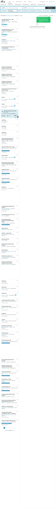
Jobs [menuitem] (9, 1)
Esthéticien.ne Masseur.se (7, 256)
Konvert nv (3, 91)
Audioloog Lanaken (6, 178)
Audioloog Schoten (5, 169)
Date (13, 430)
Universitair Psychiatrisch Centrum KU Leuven (9, 49)
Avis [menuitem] (13, 1)
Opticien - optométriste (6, 233)
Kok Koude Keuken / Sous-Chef (8, 214)
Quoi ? (3, 7)
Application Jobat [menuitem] (33, 4)
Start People (3, 69)
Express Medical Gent (5, 334)
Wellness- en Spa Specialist (7, 406)
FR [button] (47, 1)
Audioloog (4, 39)
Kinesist (3, 97)
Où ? (26, 7)
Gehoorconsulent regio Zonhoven (8, 420)
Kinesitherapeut (5, 332)
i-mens (3, 240)
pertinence (10, 430)
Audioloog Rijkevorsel (6, 386)
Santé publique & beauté (9, 15)
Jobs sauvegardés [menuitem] (18, 4)
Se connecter (51, 1)
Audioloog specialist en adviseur (8, 300)
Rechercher (50, 7)
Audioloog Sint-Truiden (6, 379)
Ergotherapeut (5, 155)
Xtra (2, 215)
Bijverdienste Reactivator (7, 325)
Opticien (3, 319)
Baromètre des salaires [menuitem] (41, 4)
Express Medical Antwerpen (6, 251)
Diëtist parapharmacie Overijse (8, 146)
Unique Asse (4, 421)
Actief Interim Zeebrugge (6, 208)
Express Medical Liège (5, 234)
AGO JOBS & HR (4, 407)
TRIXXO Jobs (4, 229)
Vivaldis (3, 301)
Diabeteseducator (5, 239)
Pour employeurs (42, 1)
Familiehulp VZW (4, 21)
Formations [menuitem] (30, 1)
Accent (3, 99)
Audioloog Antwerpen (6, 371)
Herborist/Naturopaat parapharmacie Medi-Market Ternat (8, 220)
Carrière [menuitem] (25, 1)
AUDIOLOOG (4, 287)
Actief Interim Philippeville (6, 257)
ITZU (2, 121)
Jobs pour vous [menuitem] (10, 4)
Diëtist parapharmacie (6, 306)
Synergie (3, 188)
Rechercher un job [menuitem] (3, 4)
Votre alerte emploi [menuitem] (25, 4)
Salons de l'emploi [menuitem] (19, 1)
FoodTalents (3, 164)
